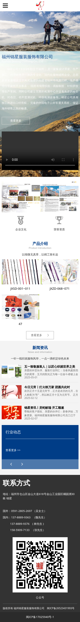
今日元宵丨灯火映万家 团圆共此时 (47, 387)
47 (20, 324)
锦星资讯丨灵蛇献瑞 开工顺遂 (44, 408)
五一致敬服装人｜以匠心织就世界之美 (49, 366)
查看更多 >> (13, 450)
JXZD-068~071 (60, 288)
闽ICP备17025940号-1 (40, 617)
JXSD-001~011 (20, 288)
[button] (22, 464)
